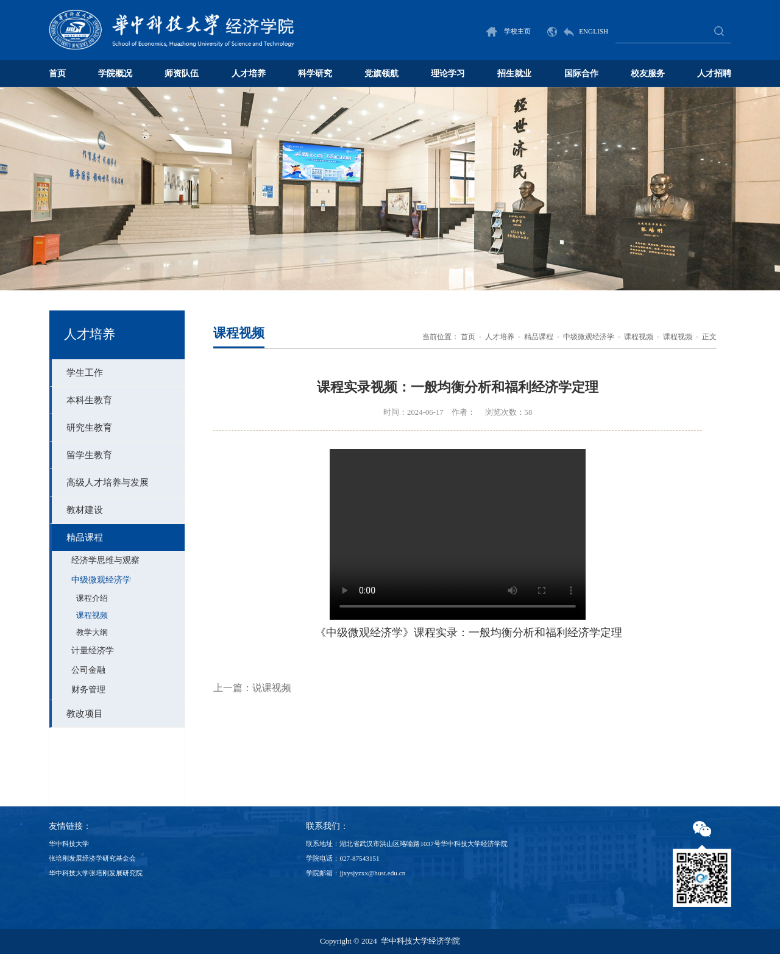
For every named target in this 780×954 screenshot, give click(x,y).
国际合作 (581, 73)
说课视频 (271, 688)
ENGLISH (577, 31)
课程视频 (92, 615)
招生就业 (514, 73)
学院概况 (115, 73)
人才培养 (249, 73)
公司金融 (88, 670)
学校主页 (508, 31)
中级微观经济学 (101, 579)
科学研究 (315, 73)
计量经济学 (92, 650)
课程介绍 (92, 598)
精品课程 (538, 336)
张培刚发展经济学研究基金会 (92, 858)
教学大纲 (92, 632)
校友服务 (648, 73)
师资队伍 (182, 73)
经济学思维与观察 (105, 560)
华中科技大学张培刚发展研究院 (96, 873)
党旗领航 (381, 73)
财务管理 (88, 689)
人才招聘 (714, 73)
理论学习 (448, 73)
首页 (57, 73)
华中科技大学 (69, 843)
